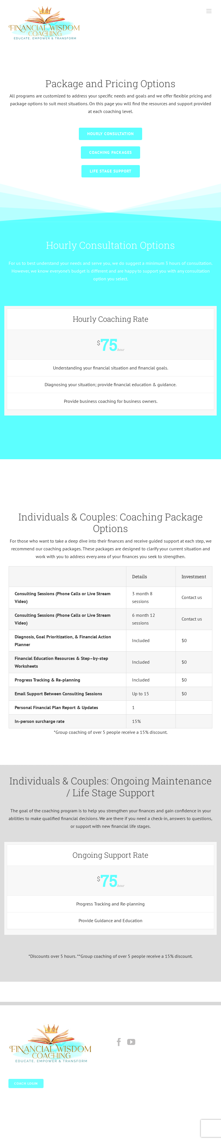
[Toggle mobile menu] (209, 11)
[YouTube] (131, 1042)
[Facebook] (119, 1042)
